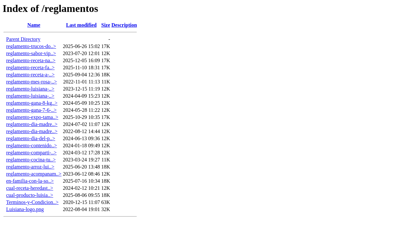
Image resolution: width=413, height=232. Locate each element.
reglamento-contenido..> (31, 145)
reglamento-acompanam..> (34, 174)
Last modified (81, 25)
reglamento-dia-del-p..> (30, 138)
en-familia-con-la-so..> (30, 181)
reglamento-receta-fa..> (30, 67)
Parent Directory (23, 39)
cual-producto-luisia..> (29, 195)
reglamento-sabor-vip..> (31, 53)
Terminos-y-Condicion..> (32, 202)
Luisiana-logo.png (25, 209)
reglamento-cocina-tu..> (31, 159)
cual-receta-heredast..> (29, 188)
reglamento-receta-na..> (30, 60)
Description (124, 25)
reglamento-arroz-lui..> (30, 166)
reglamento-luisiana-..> (30, 89)
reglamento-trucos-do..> (31, 46)
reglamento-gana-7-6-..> (31, 110)
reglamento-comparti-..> (31, 152)
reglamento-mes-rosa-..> (31, 81)
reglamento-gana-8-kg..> (31, 103)
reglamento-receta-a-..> (30, 74)
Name (33, 25)
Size (105, 25)
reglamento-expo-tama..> (32, 117)
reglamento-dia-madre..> (31, 124)
